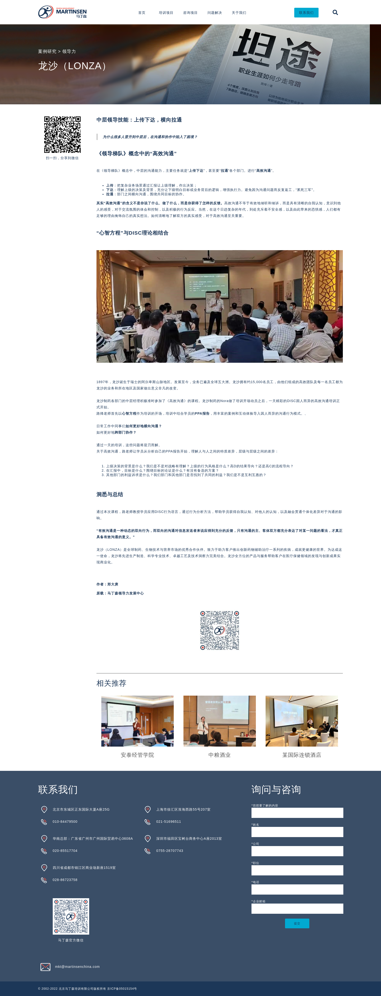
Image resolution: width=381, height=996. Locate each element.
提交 (297, 923)
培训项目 (166, 13)
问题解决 (215, 13)
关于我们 (239, 13)
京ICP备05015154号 (122, 988)
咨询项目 (190, 13)
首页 (142, 13)
